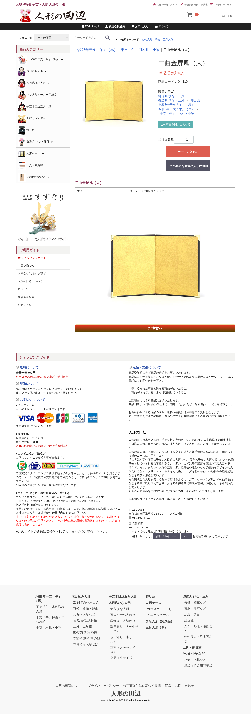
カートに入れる (188, 152)
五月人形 (168, 39)
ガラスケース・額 (159, 609)
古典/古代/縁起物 (85, 620)
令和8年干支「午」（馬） (176, 104)
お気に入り (140, 26)
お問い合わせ (184, 685)
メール (186, 536)
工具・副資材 (30, 165)
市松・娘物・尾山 (85, 608)
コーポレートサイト (221, 4)
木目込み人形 (32, 71)
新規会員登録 (115, 26)
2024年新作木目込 (86, 602)
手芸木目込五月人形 (34, 106)
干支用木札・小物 (48, 627)
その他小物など (33, 177)
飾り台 (26, 130)
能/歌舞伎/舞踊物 (85, 632)
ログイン (162, 26)
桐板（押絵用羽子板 (198, 665)
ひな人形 (147, 39)
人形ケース (31, 153)
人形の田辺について (165, 4)
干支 (157, 39)
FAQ (168, 685)
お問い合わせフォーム (167, 536)
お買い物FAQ (26, 265)
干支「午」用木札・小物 (177, 113)
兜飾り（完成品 (32, 118)
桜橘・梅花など (195, 602)
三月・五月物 (82, 626)
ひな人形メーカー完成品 (37, 95)
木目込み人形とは (85, 644)
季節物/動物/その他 (86, 638)
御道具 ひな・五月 (171, 96)
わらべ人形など (84, 614)
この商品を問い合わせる (175, 124)
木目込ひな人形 (33, 83)
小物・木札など (195, 659)
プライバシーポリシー (103, 685)
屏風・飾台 (192, 614)
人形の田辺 (125, 693)
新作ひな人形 (119, 609)
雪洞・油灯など (195, 608)
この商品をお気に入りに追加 (189, 166)
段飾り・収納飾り (122, 621)
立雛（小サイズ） (122, 657)
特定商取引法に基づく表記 (142, 685)
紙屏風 (195, 100)
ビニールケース (158, 614)
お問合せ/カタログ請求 (193, 4)
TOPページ (90, 26)
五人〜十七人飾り (122, 614)
